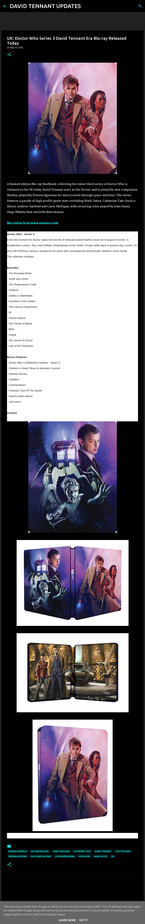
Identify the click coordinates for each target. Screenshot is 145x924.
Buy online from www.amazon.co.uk (32, 223)
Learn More (67, 920)
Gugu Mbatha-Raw (41, 856)
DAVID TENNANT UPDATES (45, 6)
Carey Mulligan (61, 851)
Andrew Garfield (17, 851)
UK (112, 856)
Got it (83, 920)
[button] (9, 54)
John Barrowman (65, 856)
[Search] (86, 6)
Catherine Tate (82, 851)
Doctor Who (123, 851)
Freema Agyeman (17, 856)
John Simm (84, 856)
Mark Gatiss (100, 856)
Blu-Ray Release (40, 851)
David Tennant (103, 851)
